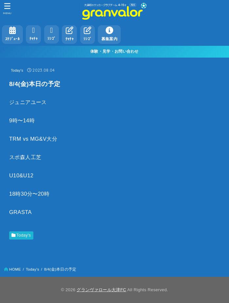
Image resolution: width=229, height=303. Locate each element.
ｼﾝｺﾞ (51, 34)
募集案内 (109, 34)
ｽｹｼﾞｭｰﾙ (12, 34)
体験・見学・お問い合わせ (114, 51)
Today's (17, 70)
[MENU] (7, 8)
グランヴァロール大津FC (101, 289)
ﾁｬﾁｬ (33, 34)
